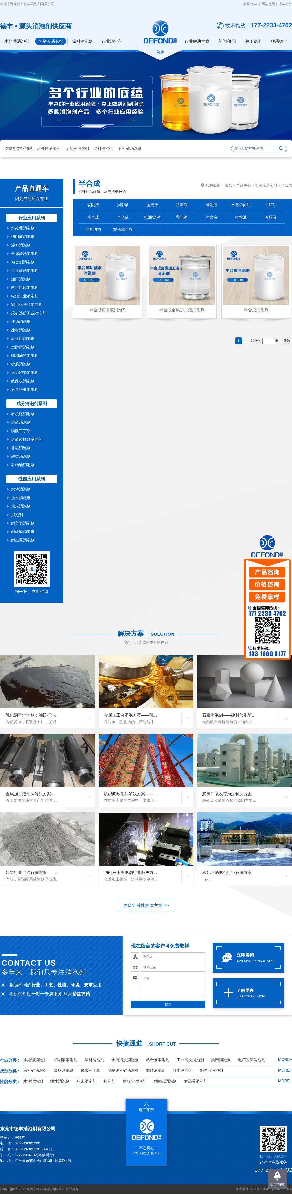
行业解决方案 (197, 41)
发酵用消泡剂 (23, 347)
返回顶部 (277, 1185)
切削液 (93, 205)
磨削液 (211, 205)
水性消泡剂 (21, 489)
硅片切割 (93, 230)
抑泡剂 (17, 515)
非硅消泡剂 (21, 448)
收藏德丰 (250, 4)
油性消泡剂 (21, 498)
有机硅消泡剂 (130, 148)
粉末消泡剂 (21, 506)
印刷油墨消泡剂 (24, 356)
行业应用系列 (31, 217)
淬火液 (211, 217)
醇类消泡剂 (21, 456)
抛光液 (152, 205)
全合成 (123, 217)
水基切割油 (241, 205)
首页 (228, 185)
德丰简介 (285, 4)
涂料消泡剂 (82, 41)
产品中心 (243, 185)
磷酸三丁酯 (21, 431)
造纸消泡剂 (21, 322)
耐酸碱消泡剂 (23, 532)
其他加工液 (123, 230)
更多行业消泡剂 (24, 390)
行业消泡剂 (112, 41)
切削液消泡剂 (50, 41)
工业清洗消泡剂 (24, 271)
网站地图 (268, 4)
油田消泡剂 (21, 279)
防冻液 (182, 205)
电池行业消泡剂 (24, 296)
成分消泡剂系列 (31, 403)
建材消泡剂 (21, 330)
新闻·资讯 (227, 41)
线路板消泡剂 (23, 381)
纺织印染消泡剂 (24, 373)
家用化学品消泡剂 (26, 305)
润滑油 (123, 205)
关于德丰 (253, 41)
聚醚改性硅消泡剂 (26, 439)
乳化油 (182, 217)
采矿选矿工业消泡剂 (28, 313)
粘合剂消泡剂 (23, 262)
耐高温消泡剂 (23, 540)
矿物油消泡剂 (23, 465)
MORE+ (285, 1060)
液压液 (270, 217)
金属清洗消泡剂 (24, 254)
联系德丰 (279, 41)
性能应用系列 (31, 478)
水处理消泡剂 (16, 41)
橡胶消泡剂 (21, 364)
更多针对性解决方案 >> (146, 905)
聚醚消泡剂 (21, 422)
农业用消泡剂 (23, 339)
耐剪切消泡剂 (23, 523)
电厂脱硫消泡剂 (24, 288)
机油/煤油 (152, 217)
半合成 (286, 185)
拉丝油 (241, 217)
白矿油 (270, 205)
